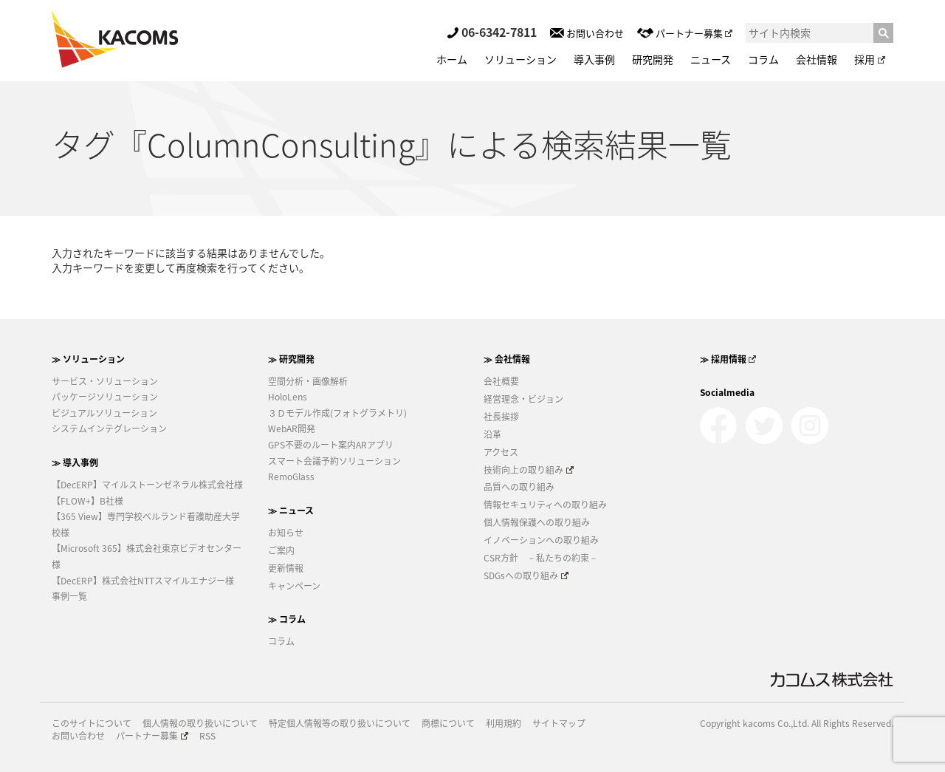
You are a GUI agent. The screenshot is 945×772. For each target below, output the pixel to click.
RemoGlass (291, 476)
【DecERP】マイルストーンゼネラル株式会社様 (147, 484)
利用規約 (503, 723)
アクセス (501, 452)
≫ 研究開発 (291, 359)
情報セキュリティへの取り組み (545, 504)
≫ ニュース (291, 510)
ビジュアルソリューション (104, 413)
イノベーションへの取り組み (541, 540)
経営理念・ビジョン (523, 399)
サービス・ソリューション (105, 381)
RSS (207, 736)
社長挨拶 (501, 416)
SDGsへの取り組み (526, 575)
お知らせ (285, 532)
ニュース (710, 59)
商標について (448, 723)
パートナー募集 (684, 33)
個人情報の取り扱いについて (200, 723)
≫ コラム (287, 619)
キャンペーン (294, 585)
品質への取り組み (519, 486)
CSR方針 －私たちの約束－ (541, 557)
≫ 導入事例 (75, 462)
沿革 (492, 434)
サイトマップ (558, 723)
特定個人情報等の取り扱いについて (339, 723)
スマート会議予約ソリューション (334, 461)
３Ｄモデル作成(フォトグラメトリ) (337, 413)
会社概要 (501, 381)
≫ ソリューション (88, 359)
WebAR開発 (291, 428)
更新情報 (285, 568)
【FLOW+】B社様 (87, 501)
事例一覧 (69, 596)
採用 (869, 59)
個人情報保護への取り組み (537, 522)
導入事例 (594, 59)
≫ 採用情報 (728, 359)
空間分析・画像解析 (308, 381)
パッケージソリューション (105, 396)
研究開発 (652, 59)
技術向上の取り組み (529, 469)
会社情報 (816, 59)
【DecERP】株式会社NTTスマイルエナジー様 (143, 580)
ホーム (451, 59)
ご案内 (281, 550)
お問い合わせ (587, 33)
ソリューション (520, 59)
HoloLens (287, 396)
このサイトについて (91, 723)
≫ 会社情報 (507, 359)
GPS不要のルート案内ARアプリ (331, 444)
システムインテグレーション (109, 428)
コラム (763, 59)
